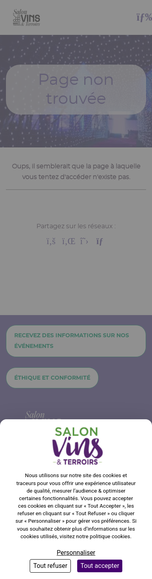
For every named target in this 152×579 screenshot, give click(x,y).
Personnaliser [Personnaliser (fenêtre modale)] (76, 552)
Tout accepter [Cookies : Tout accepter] (99, 565)
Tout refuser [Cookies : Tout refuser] (50, 565)
